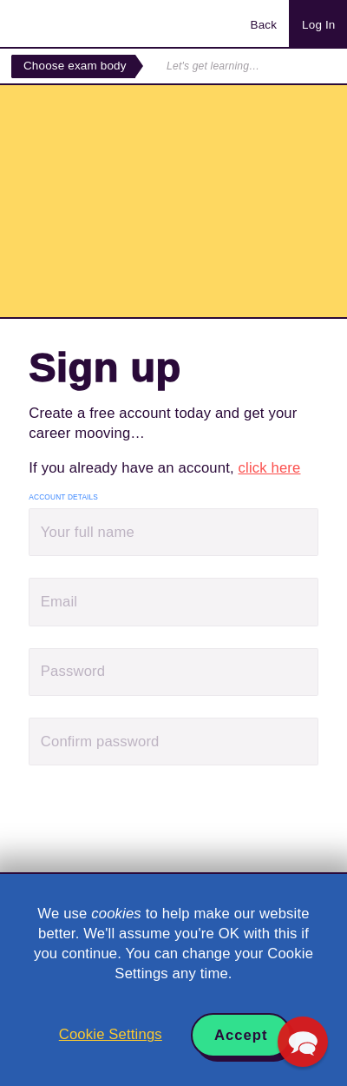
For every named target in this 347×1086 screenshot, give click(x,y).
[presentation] (160, 821)
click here (270, 468)
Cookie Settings (110, 1034)
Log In (318, 24)
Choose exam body (75, 65)
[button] (303, 1041)
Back (263, 24)
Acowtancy (81, 23)
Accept (241, 1035)
